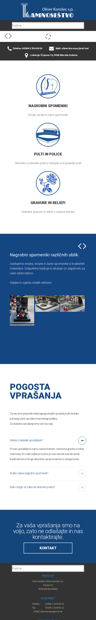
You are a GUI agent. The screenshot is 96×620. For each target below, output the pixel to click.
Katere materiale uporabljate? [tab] (26, 440)
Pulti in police (48, 154)
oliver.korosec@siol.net (51, 611)
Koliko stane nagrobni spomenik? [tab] (29, 473)
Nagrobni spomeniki (48, 106)
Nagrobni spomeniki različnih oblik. (44, 254)
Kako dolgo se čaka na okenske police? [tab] (32, 487)
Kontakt (48, 548)
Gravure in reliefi (48, 203)
